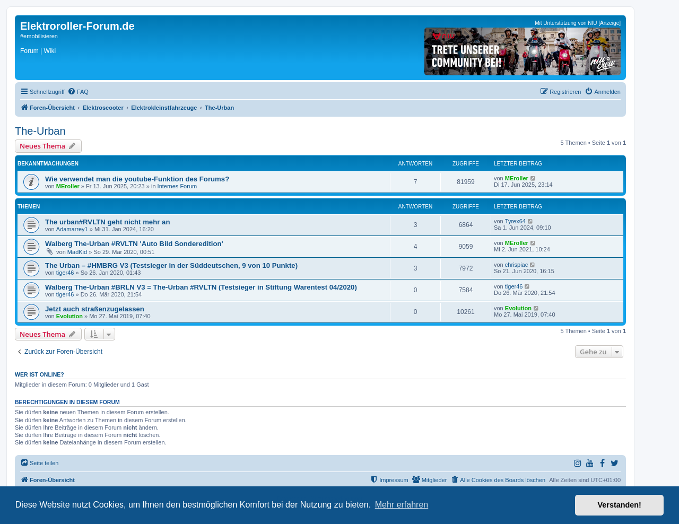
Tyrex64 (515, 221)
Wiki (49, 51)
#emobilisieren (39, 36)
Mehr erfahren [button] (402, 504)
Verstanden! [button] (619, 505)
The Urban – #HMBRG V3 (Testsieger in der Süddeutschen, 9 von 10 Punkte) (171, 265)
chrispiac (516, 264)
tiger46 (65, 272)
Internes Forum (177, 186)
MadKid (77, 252)
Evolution (69, 316)
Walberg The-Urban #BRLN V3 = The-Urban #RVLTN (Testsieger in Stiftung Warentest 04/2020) (201, 287)
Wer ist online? (39, 374)
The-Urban (40, 131)
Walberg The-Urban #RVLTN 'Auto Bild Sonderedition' (134, 244)
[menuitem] (78, 91)
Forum (29, 51)
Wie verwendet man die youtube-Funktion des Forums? (137, 179)
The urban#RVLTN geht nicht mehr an (107, 222)
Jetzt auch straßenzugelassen (94, 309)
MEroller (68, 186)
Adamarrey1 (72, 229)
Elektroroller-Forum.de (77, 26)
